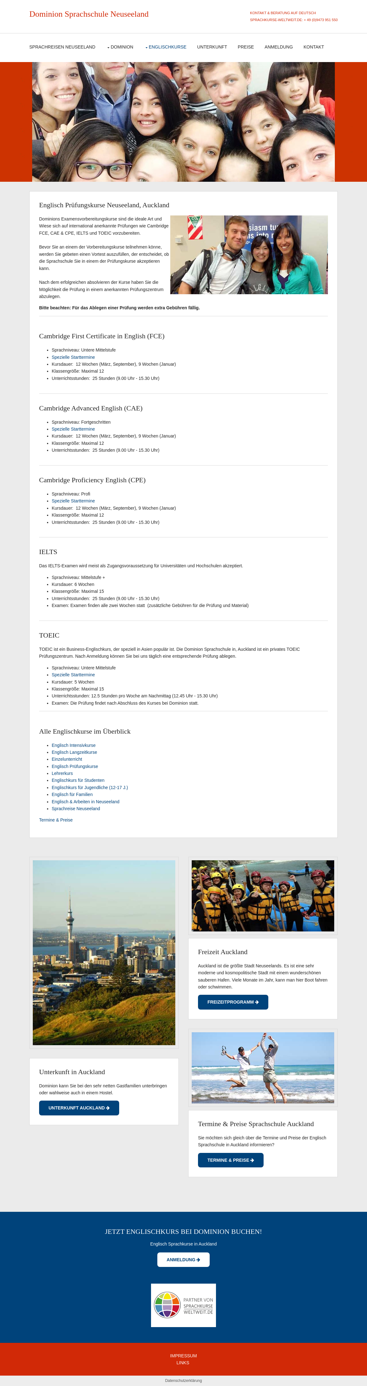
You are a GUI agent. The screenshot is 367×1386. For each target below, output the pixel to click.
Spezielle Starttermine (73, 357)
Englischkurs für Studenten (78, 780)
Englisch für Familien (72, 794)
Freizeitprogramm (233, 1002)
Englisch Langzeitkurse (74, 752)
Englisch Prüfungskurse (75, 766)
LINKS (183, 1362)
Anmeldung (279, 46)
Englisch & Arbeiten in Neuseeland (85, 801)
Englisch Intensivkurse (74, 745)
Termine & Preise (56, 819)
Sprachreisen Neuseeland (62, 46)
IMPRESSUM (183, 1355)
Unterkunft (212, 46)
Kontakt (314, 46)
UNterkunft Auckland (79, 1107)
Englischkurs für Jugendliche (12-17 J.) (90, 787)
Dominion (45, 14)
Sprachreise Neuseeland (76, 808)
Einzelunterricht (67, 759)
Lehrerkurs (62, 773)
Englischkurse (168, 46)
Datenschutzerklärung (183, 1380)
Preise (246, 46)
